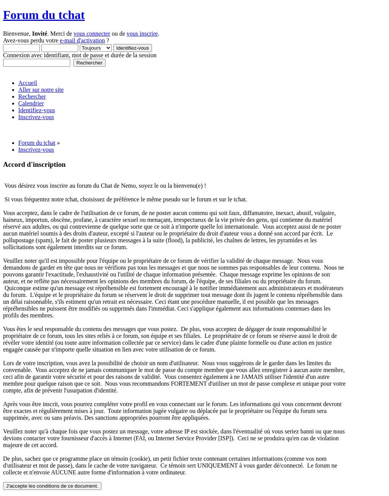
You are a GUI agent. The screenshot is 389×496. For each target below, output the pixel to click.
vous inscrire (142, 33)
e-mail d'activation (82, 40)
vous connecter (92, 33)
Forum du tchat (44, 15)
